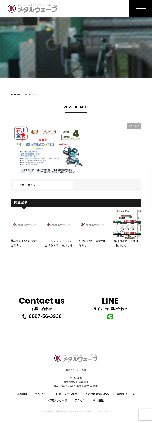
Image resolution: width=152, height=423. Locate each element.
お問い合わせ (42, 302)
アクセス (80, 400)
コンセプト (41, 394)
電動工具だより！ (30, 184)
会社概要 (22, 394)
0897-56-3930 (41, 316)
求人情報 (98, 400)
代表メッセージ (57, 400)
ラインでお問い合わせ (110, 307)
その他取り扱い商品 (97, 394)
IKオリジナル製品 (66, 394)
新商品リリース (125, 394)
